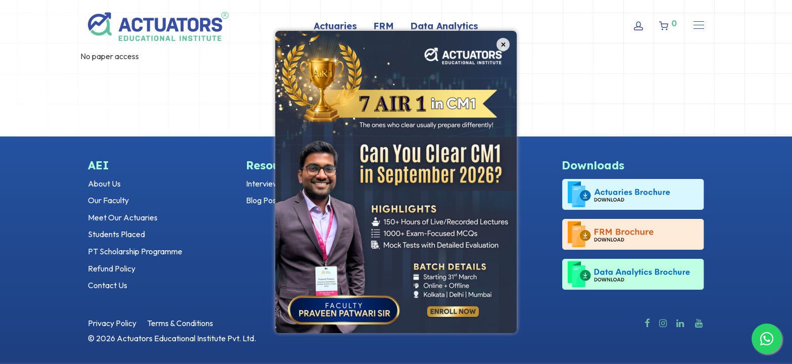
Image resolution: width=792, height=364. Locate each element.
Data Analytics (444, 26)
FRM (383, 26)
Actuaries (335, 26)
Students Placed (116, 234)
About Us (104, 183)
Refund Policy (111, 268)
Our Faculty (108, 200)
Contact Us (107, 285)
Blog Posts (264, 200)
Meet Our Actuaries (123, 217)
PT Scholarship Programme (135, 251)
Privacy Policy (112, 323)
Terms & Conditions (180, 323)
